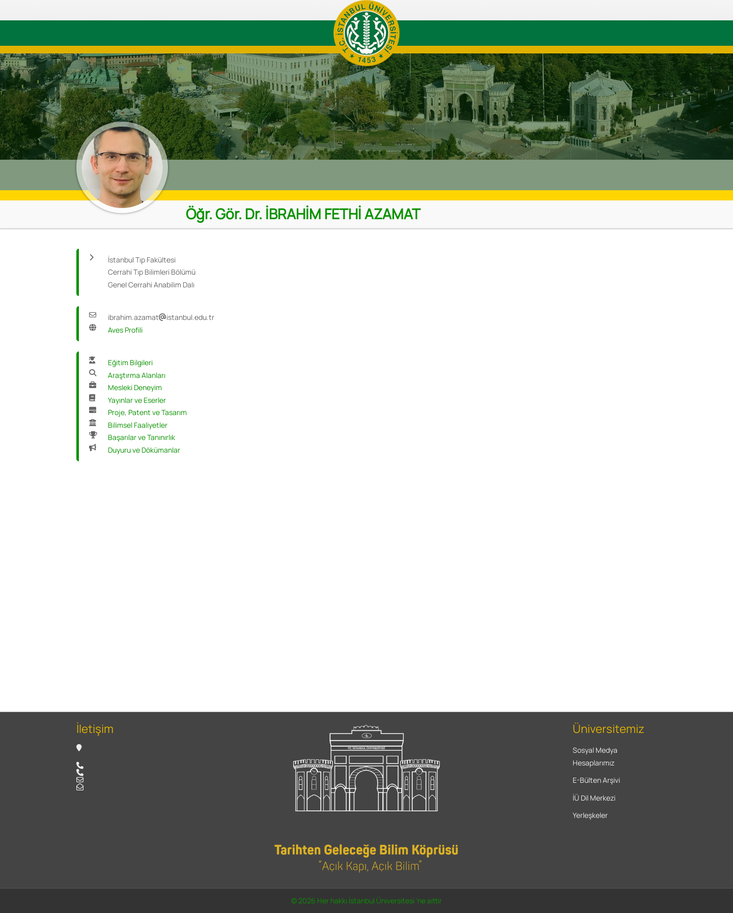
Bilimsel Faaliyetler (137, 425)
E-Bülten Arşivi (596, 780)
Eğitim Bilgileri (130, 362)
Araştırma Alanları (136, 375)
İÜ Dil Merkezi (594, 798)
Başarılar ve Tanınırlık (141, 437)
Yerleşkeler (590, 815)
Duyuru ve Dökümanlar (144, 450)
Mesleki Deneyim (135, 387)
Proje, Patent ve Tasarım (147, 412)
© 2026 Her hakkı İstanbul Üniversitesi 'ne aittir (366, 900)
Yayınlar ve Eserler (137, 400)
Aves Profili (125, 330)
